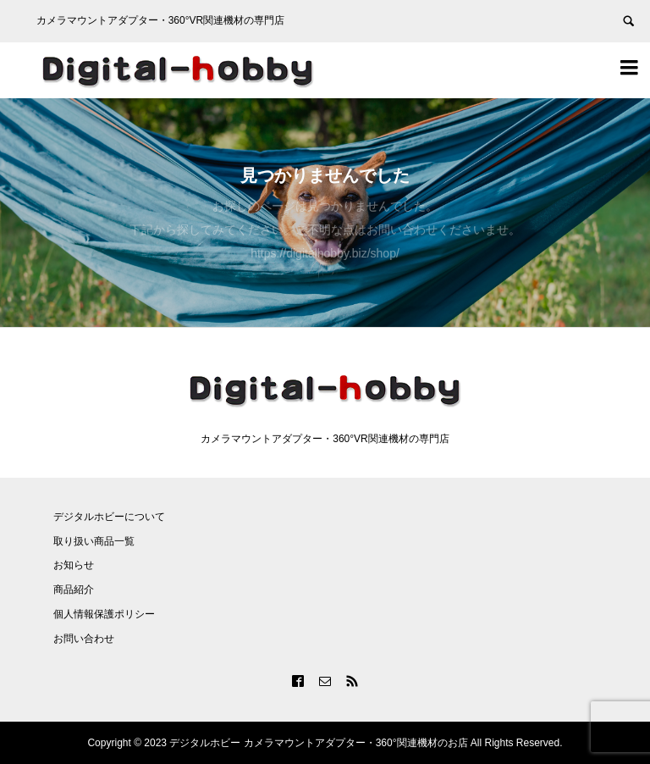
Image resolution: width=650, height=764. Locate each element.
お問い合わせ (83, 639)
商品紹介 (73, 589)
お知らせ (73, 565)
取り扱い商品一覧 (94, 541)
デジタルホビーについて (109, 517)
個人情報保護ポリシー (104, 614)
